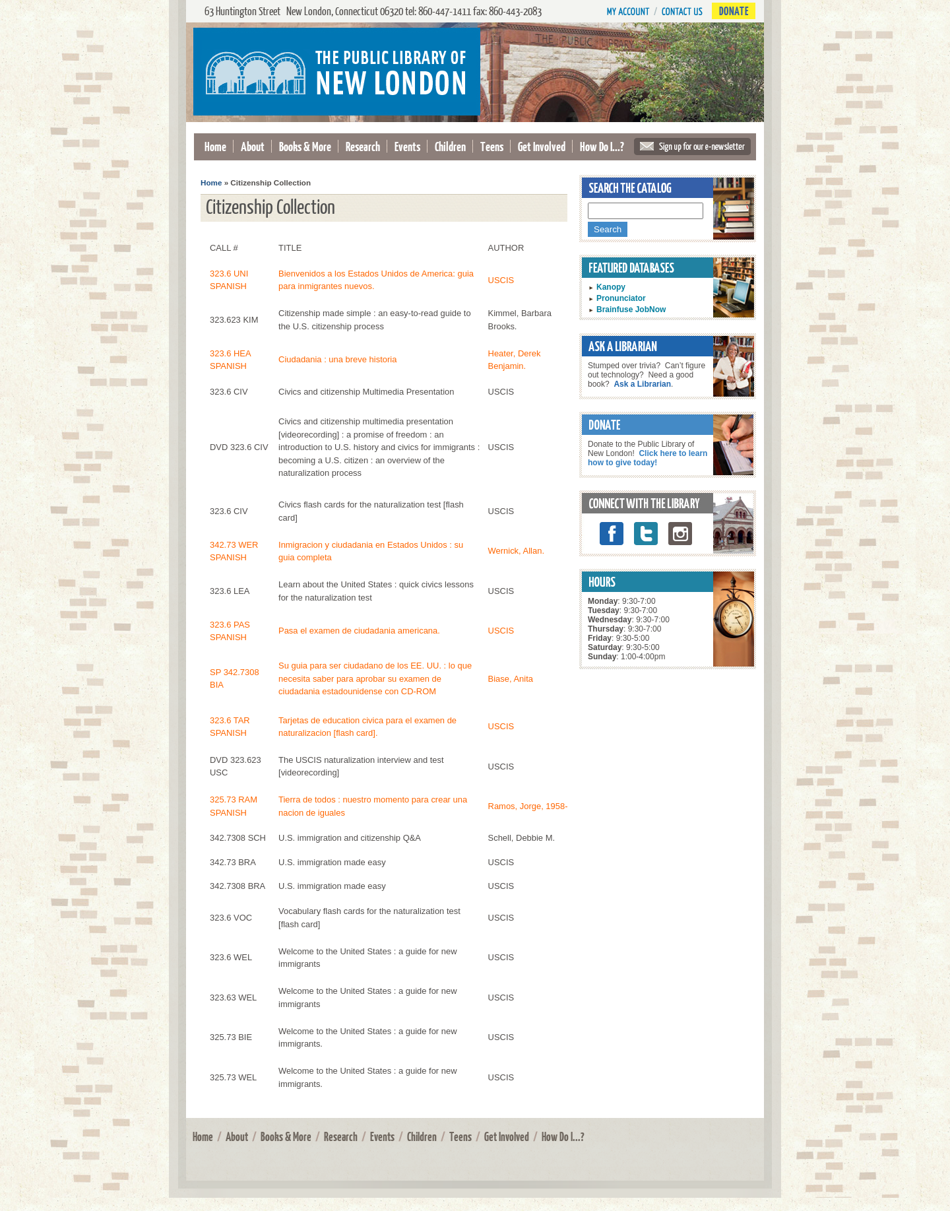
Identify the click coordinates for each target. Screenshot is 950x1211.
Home (215, 146)
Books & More (305, 146)
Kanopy (610, 287)
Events (407, 146)
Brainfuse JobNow (631, 309)
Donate (733, 11)
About (253, 146)
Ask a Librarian (642, 384)
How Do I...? (602, 146)
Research (363, 146)
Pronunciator (621, 298)
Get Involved (541, 146)
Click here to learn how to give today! (647, 458)
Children (450, 146)
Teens (491, 146)
